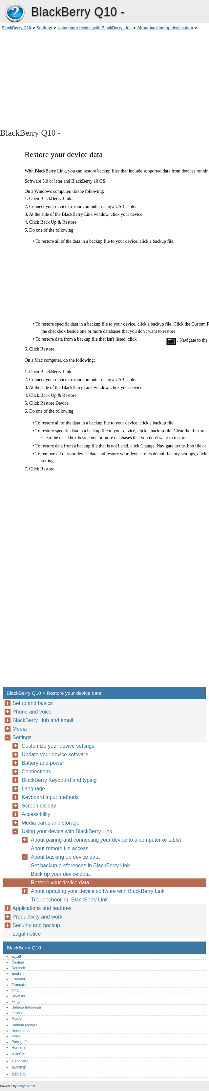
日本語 (16, 1019)
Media (19, 729)
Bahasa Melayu (24, 1025)
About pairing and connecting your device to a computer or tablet (106, 840)
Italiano (17, 1013)
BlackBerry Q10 (15, 13)
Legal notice (26, 934)
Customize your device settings (58, 746)
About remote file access (59, 848)
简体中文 (18, 1067)
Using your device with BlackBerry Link (95, 28)
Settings (44, 28)
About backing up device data (165, 28)
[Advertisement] (58, 79)
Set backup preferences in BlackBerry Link (80, 865)
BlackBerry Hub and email (42, 720)
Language (33, 788)
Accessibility (36, 814)
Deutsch (18, 968)
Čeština (17, 962)
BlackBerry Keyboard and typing (59, 780)
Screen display (39, 805)
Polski (16, 1036)
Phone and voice (32, 712)
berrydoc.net (26, 1086)
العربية (16, 956)
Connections (36, 771)
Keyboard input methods (50, 797)
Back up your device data (60, 874)
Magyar (17, 1002)
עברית (16, 990)
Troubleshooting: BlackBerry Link (69, 899)
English (17, 973)
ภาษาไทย (19, 1054)
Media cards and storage (50, 823)
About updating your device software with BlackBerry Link (97, 891)
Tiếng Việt (19, 1061)
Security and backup (36, 925)
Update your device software (55, 754)
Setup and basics (32, 703)
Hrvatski (18, 996)
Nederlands (20, 1031)
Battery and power (43, 763)
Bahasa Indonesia (26, 1007)
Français (18, 985)
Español (18, 979)
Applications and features (42, 908)
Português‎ (19, 1042)
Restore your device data (60, 882)
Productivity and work (37, 917)
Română (18, 1047)
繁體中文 (18, 1074)
